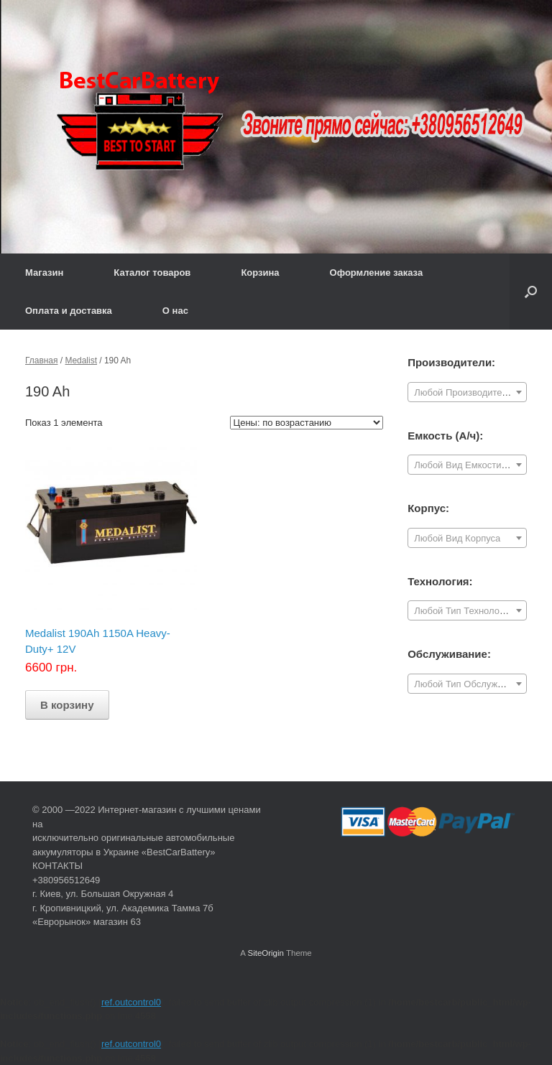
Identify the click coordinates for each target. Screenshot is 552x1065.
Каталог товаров (152, 272)
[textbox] (467, 393)
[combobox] (467, 392)
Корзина (260, 272)
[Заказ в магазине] (306, 422)
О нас (175, 310)
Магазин (44, 272)
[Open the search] (531, 292)
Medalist (81, 360)
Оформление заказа (376, 272)
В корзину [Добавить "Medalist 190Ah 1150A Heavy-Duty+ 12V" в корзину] (67, 705)
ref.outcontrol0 (131, 1002)
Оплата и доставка (68, 310)
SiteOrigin (265, 953)
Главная (41, 360)
